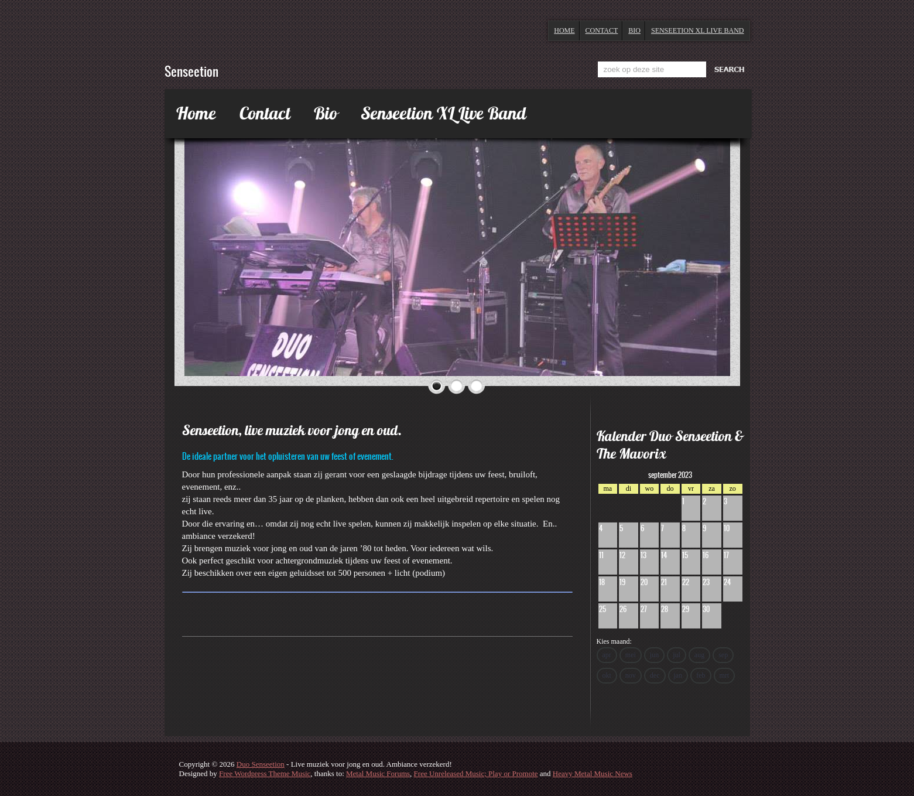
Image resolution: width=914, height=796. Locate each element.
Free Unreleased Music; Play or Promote (476, 773)
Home (564, 30)
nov (630, 675)
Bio (634, 30)
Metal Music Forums (378, 773)
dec (655, 675)
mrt (725, 675)
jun (654, 655)
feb (700, 675)
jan (678, 675)
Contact (602, 30)
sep (723, 655)
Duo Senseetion (261, 764)
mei (630, 655)
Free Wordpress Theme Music (264, 773)
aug (699, 655)
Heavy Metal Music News (592, 773)
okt (607, 675)
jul (676, 655)
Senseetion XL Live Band (697, 30)
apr (607, 655)
